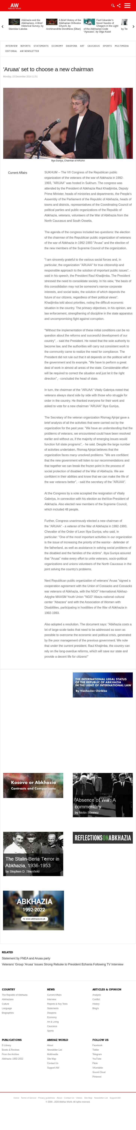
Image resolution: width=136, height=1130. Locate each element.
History (95, 1004)
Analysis (96, 995)
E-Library (6, 1045)
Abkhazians (8, 999)
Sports (107, 46)
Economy (57, 46)
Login (113, 5)
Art (82, 46)
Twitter (95, 1050)
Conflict (96, 999)
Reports (25, 46)
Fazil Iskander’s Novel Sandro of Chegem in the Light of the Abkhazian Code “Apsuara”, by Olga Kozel (101, 26)
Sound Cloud (98, 1072)
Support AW (53, 1067)
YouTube (96, 1059)
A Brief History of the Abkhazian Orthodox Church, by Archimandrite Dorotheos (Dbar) (63, 24)
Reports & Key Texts (57, 1004)
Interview (11, 46)
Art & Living (53, 1022)
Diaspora (71, 46)
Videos (79, 1098)
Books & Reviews (10, 1050)
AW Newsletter (29, 51)
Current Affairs (17, 172)
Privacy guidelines (46, 1098)
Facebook (97, 1045)
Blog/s (95, 1008)
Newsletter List (54, 1050)
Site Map (51, 1059)
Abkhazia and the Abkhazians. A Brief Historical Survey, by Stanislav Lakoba (26, 24)
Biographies (8, 1013)
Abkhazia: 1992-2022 (12, 1059)
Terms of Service (28, 1098)
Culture (5, 1004)
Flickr (95, 1063)
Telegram (97, 1054)
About (50, 1045)
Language (7, 1008)
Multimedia (122, 46)
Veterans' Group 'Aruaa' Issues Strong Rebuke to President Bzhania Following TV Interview (62, 964)
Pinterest (96, 1076)
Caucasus (93, 46)
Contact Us (52, 1063)
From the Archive (10, 1054)
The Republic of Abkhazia (14, 995)
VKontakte (97, 1067)
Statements (41, 46)
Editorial (11, 51)
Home (16, 1098)
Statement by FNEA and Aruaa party (26, 958)
